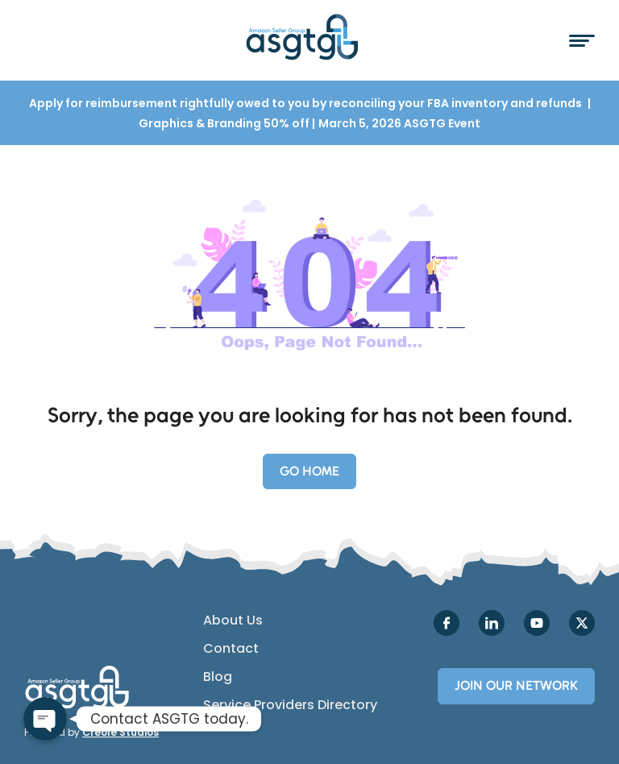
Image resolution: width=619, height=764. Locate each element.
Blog (217, 677)
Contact (231, 649)
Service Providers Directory (290, 705)
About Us (233, 620)
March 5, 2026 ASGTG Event (399, 123)
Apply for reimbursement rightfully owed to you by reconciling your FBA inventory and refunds (306, 103)
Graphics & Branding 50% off (225, 123)
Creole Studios (120, 732)
